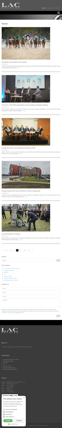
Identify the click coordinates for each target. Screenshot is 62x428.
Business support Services (10, 278)
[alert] (14, 411)
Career (46, 425)
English (43, 8)
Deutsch (58, 8)
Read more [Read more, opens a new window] (14, 406)
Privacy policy (41, 425)
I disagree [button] (19, 420)
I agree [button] (8, 420)
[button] (13, 424)
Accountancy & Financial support (12, 268)
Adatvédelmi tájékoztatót (8, 312)
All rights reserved (33, 425)
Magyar (48, 8)
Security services (8, 276)
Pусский (53, 8)
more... (19, 67)
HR (4, 274)
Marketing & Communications (11, 280)
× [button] (24, 397)
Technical (6, 272)
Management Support (9, 270)
